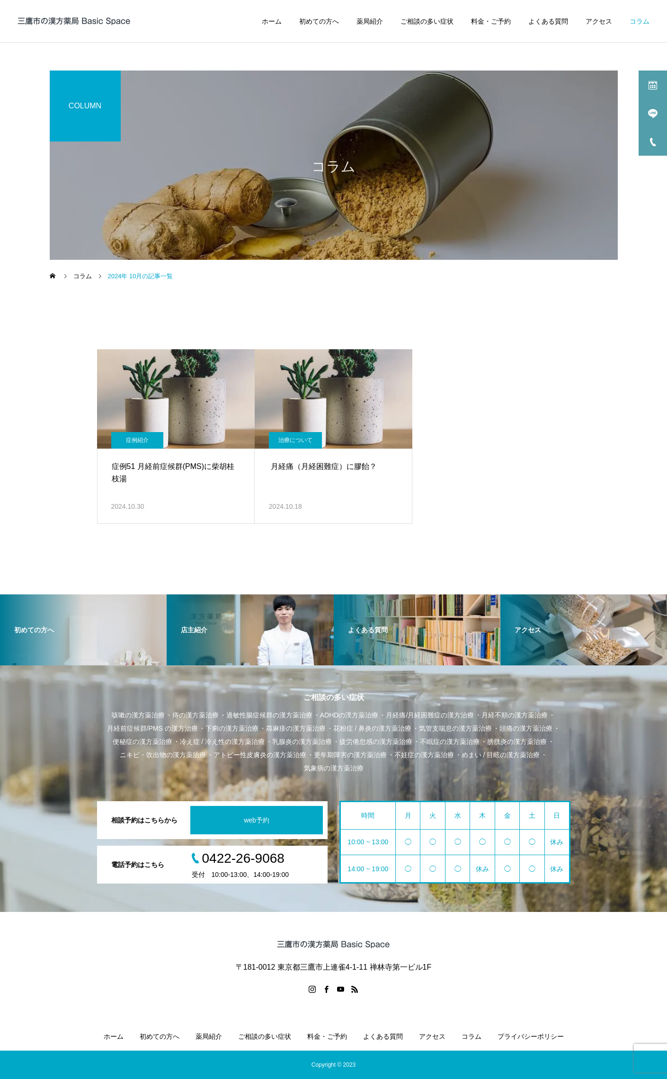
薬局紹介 (369, 21)
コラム (639, 21)
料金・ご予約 (491, 21)
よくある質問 (548, 21)
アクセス (599, 21)
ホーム (272, 21)
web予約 (256, 820)
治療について (295, 440)
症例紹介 (137, 440)
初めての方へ (319, 21)
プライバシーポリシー (531, 1036)
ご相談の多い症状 (427, 21)
